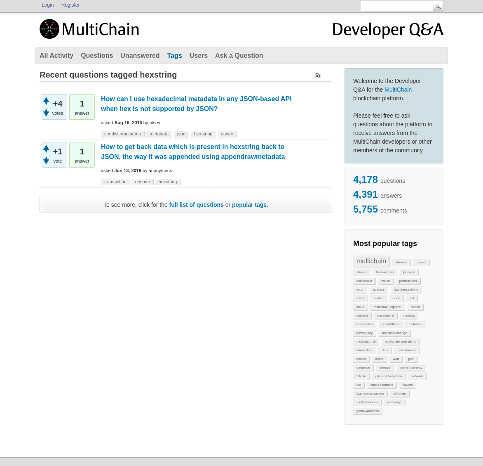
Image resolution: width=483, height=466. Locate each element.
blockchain (364, 281)
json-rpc (409, 272)
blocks (361, 359)
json (411, 359)
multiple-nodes (367, 402)
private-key (364, 333)
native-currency (411, 367)
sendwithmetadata (122, 133)
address (379, 289)
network (417, 376)
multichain (371, 261)
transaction (364, 324)
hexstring (203, 133)
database (363, 367)
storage (385, 367)
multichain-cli (365, 341)
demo (379, 359)
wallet (386, 281)
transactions (385, 272)
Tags (174, 55)
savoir (227, 133)
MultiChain (398, 89)
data (385, 350)
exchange (394, 402)
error (359, 289)
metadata (415, 324)
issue (360, 307)
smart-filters (390, 324)
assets (421, 262)
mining (379, 298)
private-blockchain (388, 376)
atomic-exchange (394, 333)
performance (407, 350)
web (396, 359)
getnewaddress (367, 411)
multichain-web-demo (400, 341)
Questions (97, 55)
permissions (408, 281)
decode (142, 181)
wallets (408, 385)
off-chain (399, 393)
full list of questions (196, 204)
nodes (415, 307)
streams (401, 262)
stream (361, 272)
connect (362, 315)
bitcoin (361, 376)
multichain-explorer (387, 307)
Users (199, 55)
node (396, 298)
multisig (409, 315)
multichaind (385, 315)
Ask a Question (239, 55)
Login (48, 5)
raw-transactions (406, 289)
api (412, 298)
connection (364, 350)
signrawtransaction (370, 393)
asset (360, 298)
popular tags (249, 204)
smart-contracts (381, 385)
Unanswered (139, 55)
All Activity (56, 55)
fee (358, 385)
